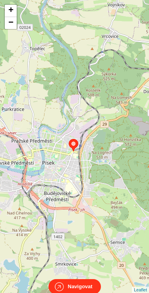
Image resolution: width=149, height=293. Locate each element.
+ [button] (11, 11)
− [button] (11, 23)
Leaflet (140, 282)
